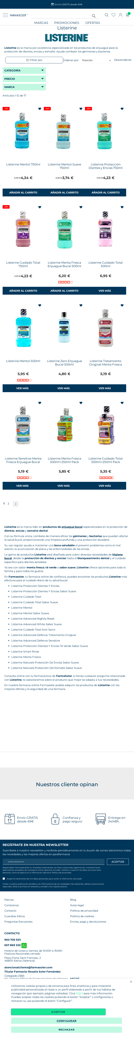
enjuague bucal (72, 526)
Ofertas (92, 23)
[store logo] (19, 14)
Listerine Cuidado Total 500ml (105, 264)
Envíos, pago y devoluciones (88, 921)
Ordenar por (70, 60)
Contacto (10, 910)
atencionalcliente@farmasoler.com (28, 967)
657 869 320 (15, 945)
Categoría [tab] (12, 70)
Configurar (67, 1020)
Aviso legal (77, 905)
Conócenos (11, 905)
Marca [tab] (9, 87)
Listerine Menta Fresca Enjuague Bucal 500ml (64, 264)
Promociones (66, 23)
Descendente (122, 59)
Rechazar (67, 1029)
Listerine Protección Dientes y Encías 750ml (106, 166)
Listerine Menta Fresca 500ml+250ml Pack (64, 460)
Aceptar (58, 1011)
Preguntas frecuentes (18, 921)
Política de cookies (82, 916)
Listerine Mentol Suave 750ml (64, 166)
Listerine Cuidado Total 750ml (23, 264)
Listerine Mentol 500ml (23, 361)
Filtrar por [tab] (34, 60)
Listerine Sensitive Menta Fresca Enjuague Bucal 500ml (23, 462)
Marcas (41, 23)
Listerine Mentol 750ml (23, 164)
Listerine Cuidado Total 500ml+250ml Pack (105, 460)
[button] (40, 109)
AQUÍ (79, 993)
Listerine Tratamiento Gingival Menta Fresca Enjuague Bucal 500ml (105, 364)
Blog (73, 899)
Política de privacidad (61, 873)
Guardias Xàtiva (14, 916)
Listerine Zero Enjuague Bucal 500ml (64, 362)
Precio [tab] (9, 78)
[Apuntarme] (118, 862)
